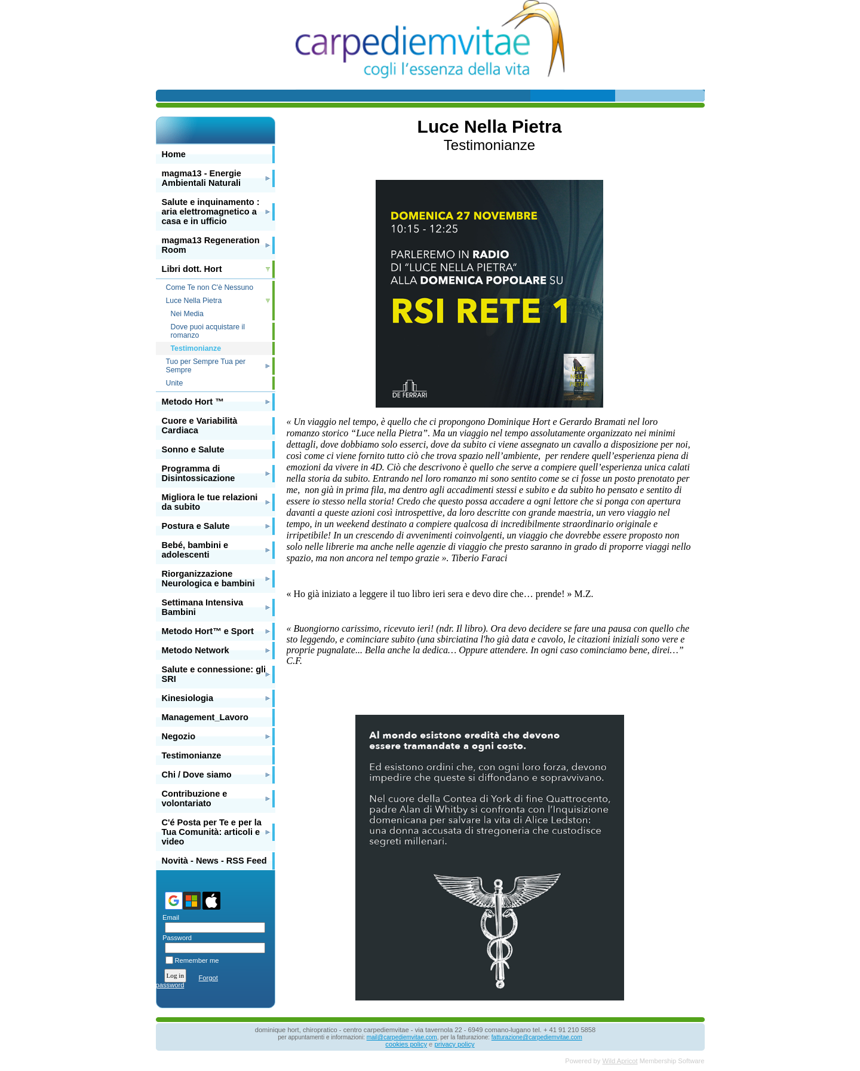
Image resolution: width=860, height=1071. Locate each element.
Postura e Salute (196, 526)
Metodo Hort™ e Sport (208, 631)
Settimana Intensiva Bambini (203, 607)
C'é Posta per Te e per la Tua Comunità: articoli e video (212, 832)
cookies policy (406, 1044)
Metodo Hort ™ (193, 401)
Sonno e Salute (193, 449)
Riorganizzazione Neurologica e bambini (208, 578)
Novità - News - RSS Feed (214, 860)
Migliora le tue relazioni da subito (210, 502)
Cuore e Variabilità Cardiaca (200, 425)
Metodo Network (195, 650)
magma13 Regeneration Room (211, 245)
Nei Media (187, 314)
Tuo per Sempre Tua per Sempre (206, 365)
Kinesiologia (188, 698)
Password (175, 937)
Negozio (179, 736)
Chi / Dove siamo (197, 774)
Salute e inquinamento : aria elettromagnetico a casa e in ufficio (211, 211)
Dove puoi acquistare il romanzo (208, 331)
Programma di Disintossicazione (198, 473)
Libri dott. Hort (192, 269)
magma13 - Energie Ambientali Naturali (201, 178)
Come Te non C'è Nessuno (210, 287)
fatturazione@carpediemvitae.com (537, 1037)
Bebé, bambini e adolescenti (195, 549)
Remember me (197, 960)
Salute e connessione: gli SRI (214, 674)
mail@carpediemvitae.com (402, 1037)
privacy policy (454, 1044)
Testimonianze (192, 755)
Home (174, 154)
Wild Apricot (620, 1060)
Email (168, 917)
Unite (174, 383)
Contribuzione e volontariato (195, 798)
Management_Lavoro (205, 717)
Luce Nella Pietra (194, 300)
